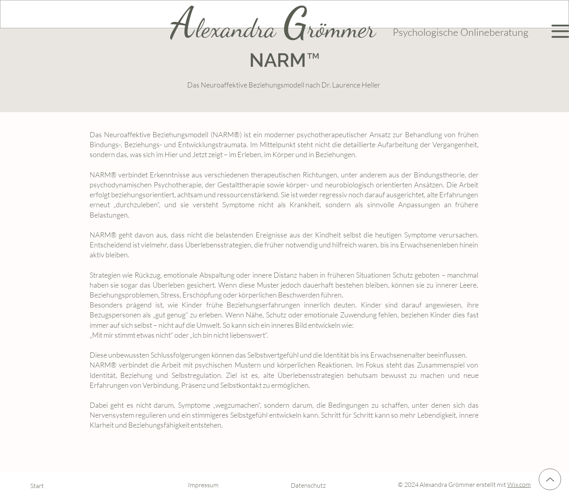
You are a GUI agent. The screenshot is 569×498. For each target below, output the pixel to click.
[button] (560, 31)
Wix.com (519, 484)
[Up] (550, 479)
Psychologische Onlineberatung (460, 32)
